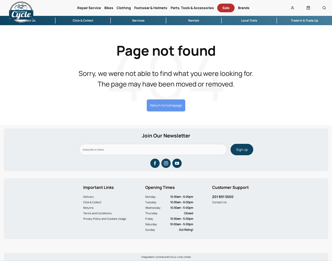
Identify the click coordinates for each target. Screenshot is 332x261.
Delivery (88, 197)
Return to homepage (166, 105)
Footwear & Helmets (150, 7)
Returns (88, 208)
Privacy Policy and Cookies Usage (104, 219)
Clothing (124, 7)
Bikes (108, 7)
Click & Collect (92, 202)
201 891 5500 (223, 196)
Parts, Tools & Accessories (192, 7)
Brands (243, 7)
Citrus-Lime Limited (180, 256)
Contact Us (219, 202)
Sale (226, 7)
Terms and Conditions (97, 213)
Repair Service (89, 7)
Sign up (242, 149)
